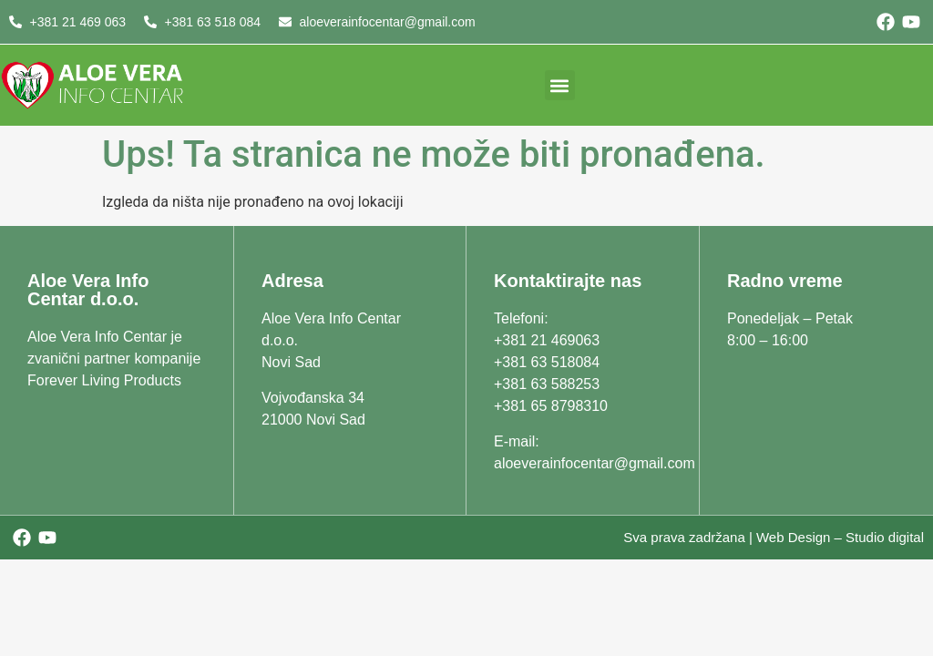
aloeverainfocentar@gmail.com (594, 463)
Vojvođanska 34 (312, 397)
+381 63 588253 (547, 384)
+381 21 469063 (547, 340)
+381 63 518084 (547, 362)
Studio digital (885, 537)
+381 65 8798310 (551, 406)
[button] (560, 85)
